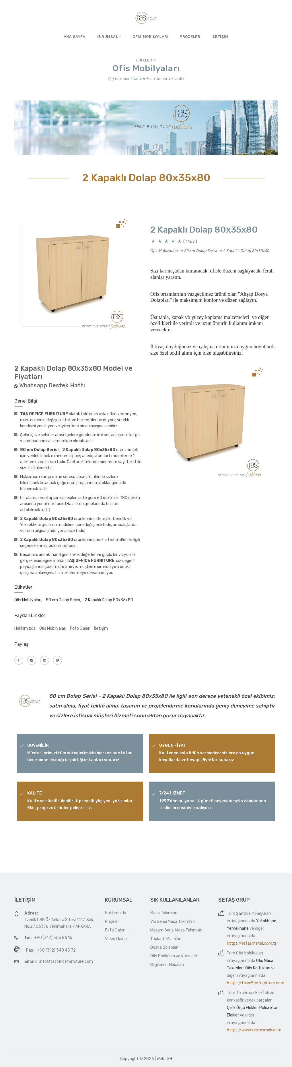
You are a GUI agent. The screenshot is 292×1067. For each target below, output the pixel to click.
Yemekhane (238, 928)
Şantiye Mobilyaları (253, 913)
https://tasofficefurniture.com (255, 983)
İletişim (219, 36)
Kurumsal (108, 36)
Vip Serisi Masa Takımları (172, 921)
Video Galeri (116, 938)
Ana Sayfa (74, 36)
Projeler (190, 36)
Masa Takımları (163, 913)
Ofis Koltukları (257, 968)
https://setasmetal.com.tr (252, 943)
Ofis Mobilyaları (150, 36)
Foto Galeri (80, 628)
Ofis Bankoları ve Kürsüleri (173, 956)
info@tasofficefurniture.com (66, 961)
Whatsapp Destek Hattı (52, 385)
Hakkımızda (25, 628)
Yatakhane (266, 921)
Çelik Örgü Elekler (242, 1007)
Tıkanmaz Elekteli (252, 992)
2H (169, 1058)
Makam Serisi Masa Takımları (176, 930)
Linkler (146, 60)
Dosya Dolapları (164, 947)
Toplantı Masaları (165, 938)
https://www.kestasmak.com (254, 1030)
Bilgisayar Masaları (167, 964)
